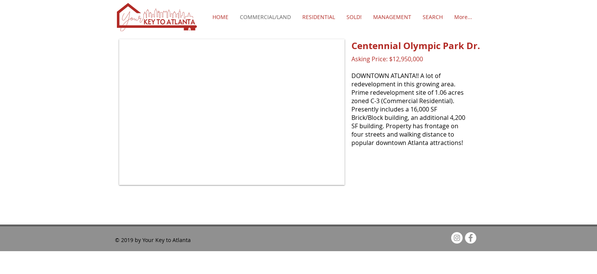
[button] (232, 112)
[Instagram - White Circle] (457, 238)
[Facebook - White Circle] (470, 238)
